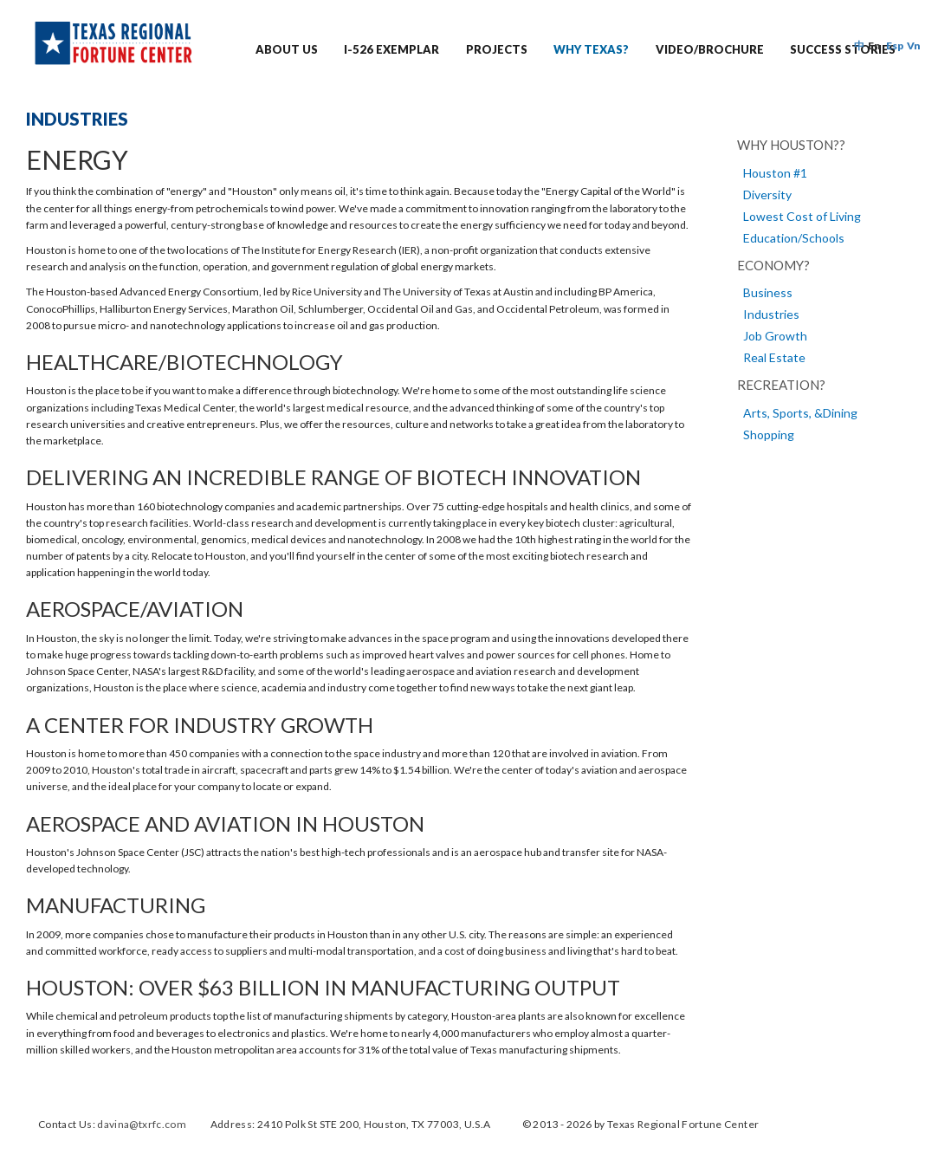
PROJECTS (496, 49)
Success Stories (843, 49)
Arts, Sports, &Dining (800, 412)
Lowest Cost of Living (802, 216)
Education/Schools (793, 237)
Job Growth (775, 335)
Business (767, 292)
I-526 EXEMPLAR (391, 49)
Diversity (767, 194)
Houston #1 (775, 172)
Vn (914, 45)
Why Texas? (591, 49)
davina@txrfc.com (141, 1124)
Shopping (768, 434)
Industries (771, 314)
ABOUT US (287, 49)
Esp (894, 45)
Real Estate (774, 357)
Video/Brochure (710, 49)
